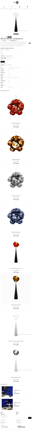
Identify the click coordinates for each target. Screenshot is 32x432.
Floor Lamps (15, 8)
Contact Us (17, 412)
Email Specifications (4, 63)
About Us (2, 412)
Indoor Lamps (11, 8)
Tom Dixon (4, 40)
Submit (30, 418)
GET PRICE (2, 61)
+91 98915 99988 (4, 421)
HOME (1, 8)
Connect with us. (4, 423)
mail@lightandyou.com (20, 421)
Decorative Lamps (6, 8)
